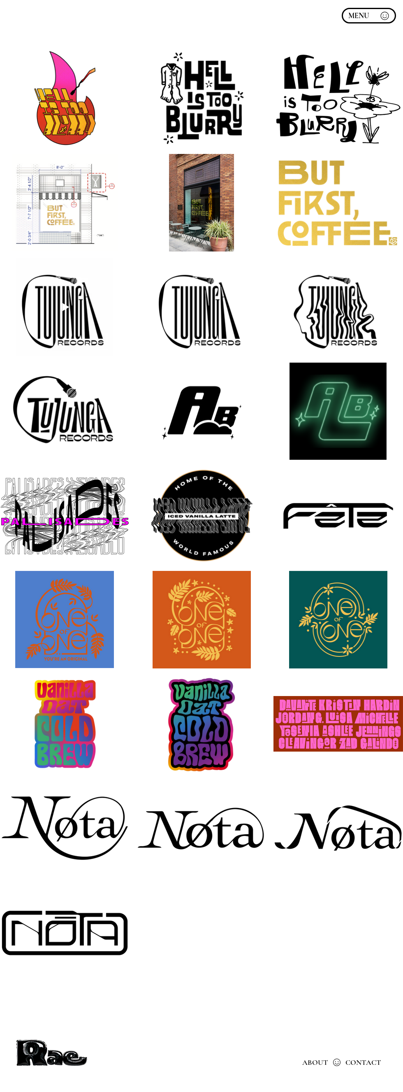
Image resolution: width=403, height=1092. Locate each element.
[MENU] (369, 15)
